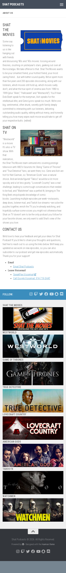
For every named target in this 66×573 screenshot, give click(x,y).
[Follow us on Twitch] (36, 294)
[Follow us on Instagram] (31, 294)
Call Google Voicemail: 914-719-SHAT (31, 278)
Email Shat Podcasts (23, 266)
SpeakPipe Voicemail (24, 274)
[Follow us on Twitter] (41, 294)
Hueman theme (48, 544)
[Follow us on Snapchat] (56, 294)
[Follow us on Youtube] (51, 294)
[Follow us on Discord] (61, 294)
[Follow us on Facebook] (46, 294)
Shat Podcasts (13, 4)
